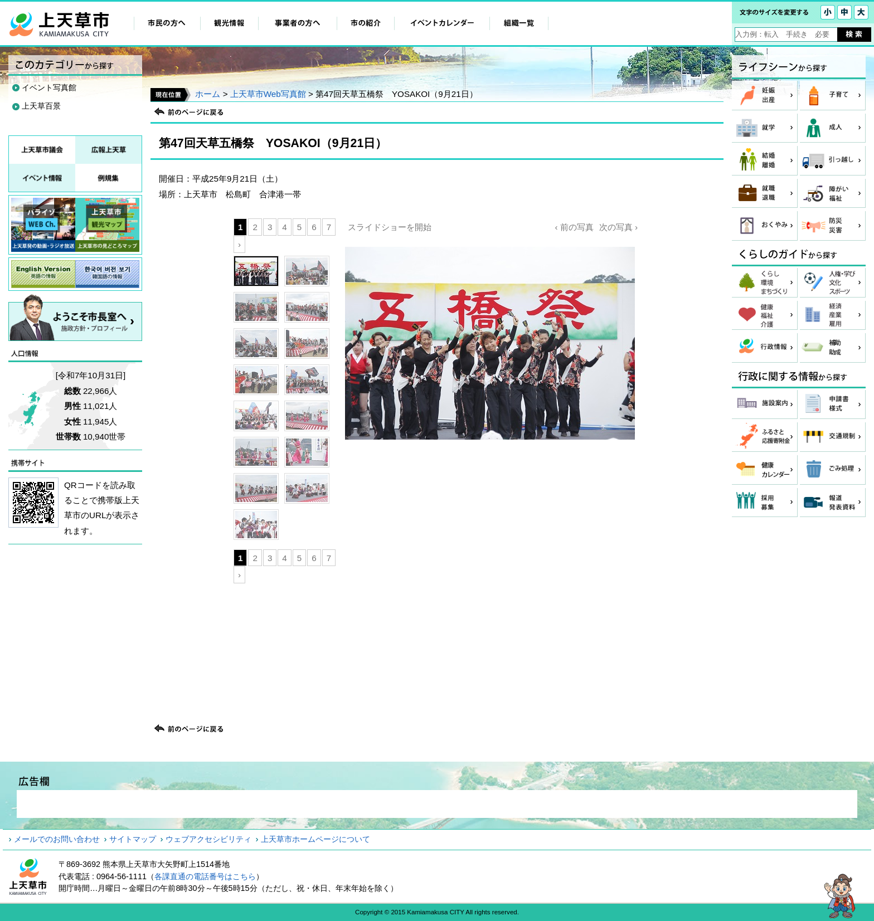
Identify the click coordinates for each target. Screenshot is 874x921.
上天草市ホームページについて (315, 839)
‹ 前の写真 (574, 227)
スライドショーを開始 (389, 227)
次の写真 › (618, 227)
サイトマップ (132, 839)
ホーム (207, 94)
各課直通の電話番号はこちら (205, 876)
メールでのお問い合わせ (57, 839)
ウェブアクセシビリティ (208, 839)
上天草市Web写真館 (268, 94)
